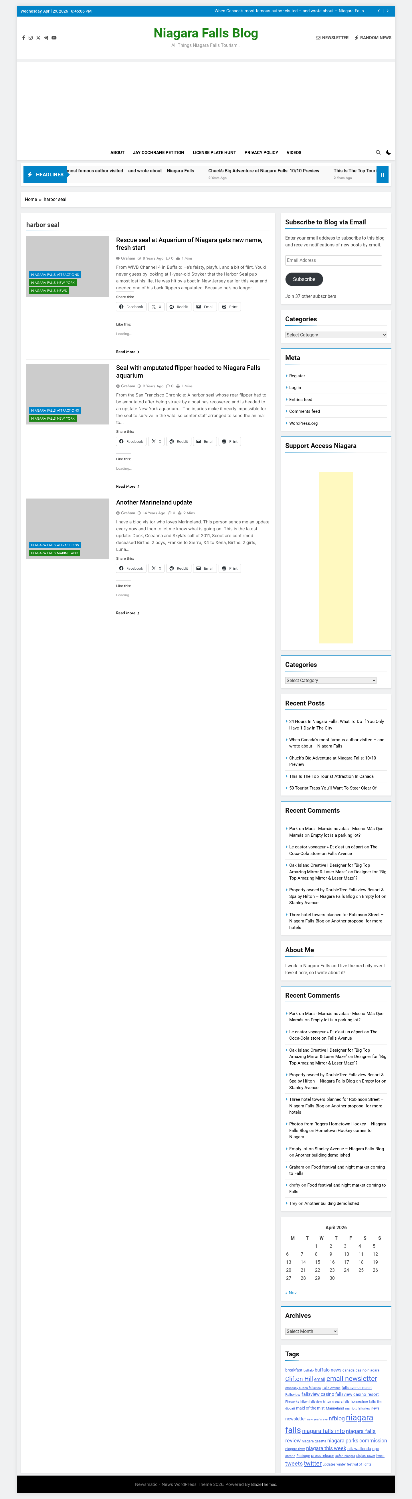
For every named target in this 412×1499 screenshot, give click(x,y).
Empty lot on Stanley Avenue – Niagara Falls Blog (336, 1148)
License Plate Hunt (214, 152)
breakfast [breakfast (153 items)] (293, 1370)
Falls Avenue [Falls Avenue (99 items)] (331, 1388)
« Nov (291, 1292)
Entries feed (300, 399)
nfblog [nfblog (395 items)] (337, 1418)
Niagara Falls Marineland (54, 553)
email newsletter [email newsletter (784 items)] (351, 1379)
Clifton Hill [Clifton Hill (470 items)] (299, 1378)
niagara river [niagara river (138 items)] (295, 1449)
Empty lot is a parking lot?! (336, 835)
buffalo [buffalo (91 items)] (309, 1370)
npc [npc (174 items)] (375, 1448)
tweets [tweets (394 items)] (294, 1463)
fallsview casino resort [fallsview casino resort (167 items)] (357, 1394)
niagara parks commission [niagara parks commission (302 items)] (357, 1441)
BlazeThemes (263, 1484)
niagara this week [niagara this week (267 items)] (326, 1448)
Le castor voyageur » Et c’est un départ (326, 847)
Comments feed (304, 411)
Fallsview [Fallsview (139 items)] (292, 1394)
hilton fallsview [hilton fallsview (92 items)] (311, 1402)
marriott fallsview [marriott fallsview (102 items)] (357, 1408)
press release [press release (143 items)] (322, 1455)
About (117, 152)
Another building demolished (322, 1155)
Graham (128, 258)
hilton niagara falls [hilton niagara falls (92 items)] (336, 1402)
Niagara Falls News (49, 290)
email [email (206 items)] (319, 1379)
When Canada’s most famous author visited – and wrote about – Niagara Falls (289, 11)
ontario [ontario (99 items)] (290, 1456)
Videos (294, 152)
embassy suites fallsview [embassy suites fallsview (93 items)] (303, 1388)
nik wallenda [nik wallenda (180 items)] (359, 1448)
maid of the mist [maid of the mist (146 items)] (310, 1408)
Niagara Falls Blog (206, 33)
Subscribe (304, 279)
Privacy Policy (261, 152)
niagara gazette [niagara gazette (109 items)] (314, 1441)
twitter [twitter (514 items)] (313, 1463)
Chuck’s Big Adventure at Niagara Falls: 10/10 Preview (288, 171)
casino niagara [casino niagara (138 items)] (367, 1370)
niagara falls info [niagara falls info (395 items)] (323, 1431)
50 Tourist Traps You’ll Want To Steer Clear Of (333, 788)
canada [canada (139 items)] (348, 1370)
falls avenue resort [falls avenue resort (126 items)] (357, 1388)
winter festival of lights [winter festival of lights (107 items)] (353, 1464)
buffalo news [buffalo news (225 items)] (328, 1370)
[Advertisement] (206, 102)
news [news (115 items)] (375, 1408)
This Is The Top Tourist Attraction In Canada (331, 776)
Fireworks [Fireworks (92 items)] (292, 1402)
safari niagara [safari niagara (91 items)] (345, 1456)
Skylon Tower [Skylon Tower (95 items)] (365, 1456)
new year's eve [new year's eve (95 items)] (317, 1419)
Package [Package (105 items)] (303, 1456)
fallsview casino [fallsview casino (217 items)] (318, 1394)
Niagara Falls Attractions (55, 274)
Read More (128, 351)
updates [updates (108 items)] (329, 1464)
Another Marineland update (154, 502)
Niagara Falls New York (53, 282)
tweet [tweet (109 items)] (380, 1456)
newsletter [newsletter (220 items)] (295, 1419)
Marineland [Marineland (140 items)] (335, 1408)
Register (297, 375)
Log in (295, 387)
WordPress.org (303, 423)
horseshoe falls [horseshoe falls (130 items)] (363, 1401)
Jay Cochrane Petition (158, 152)
